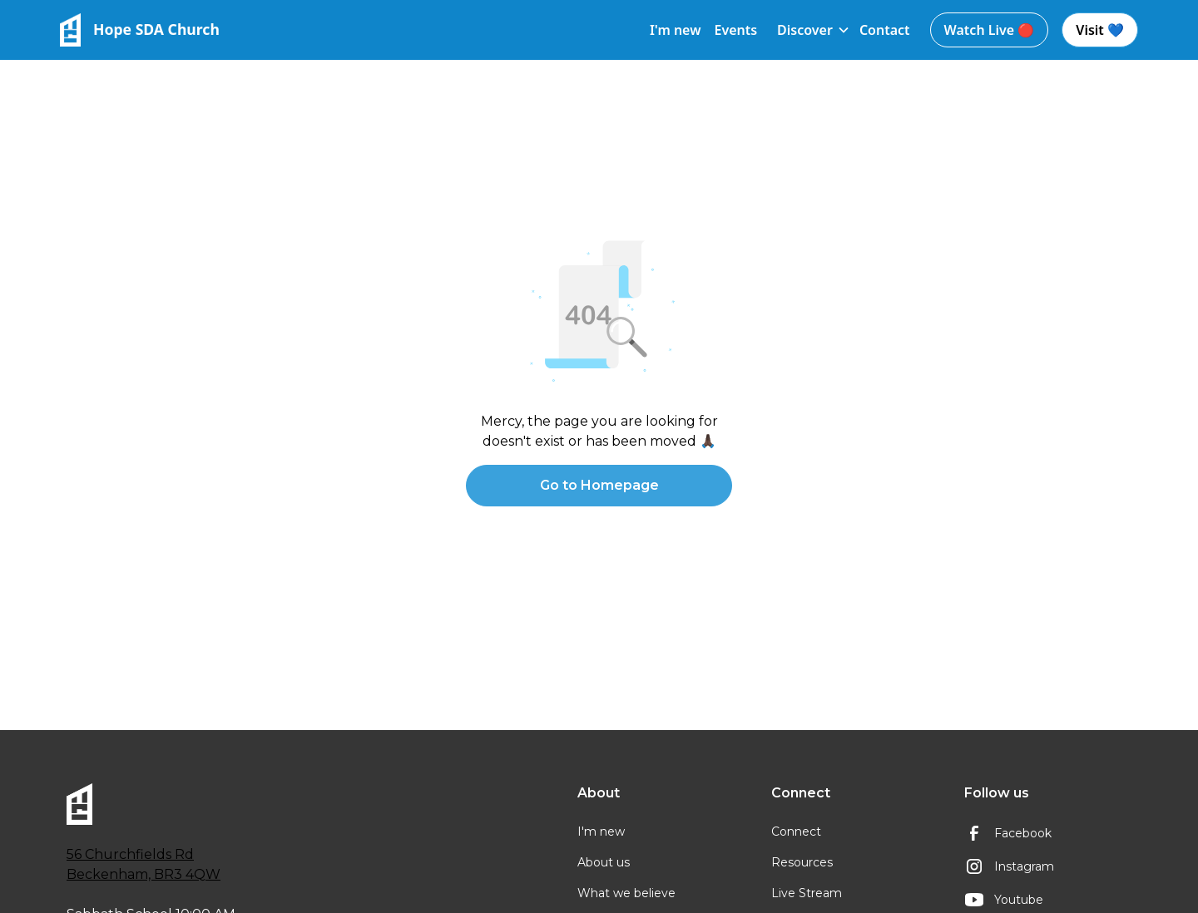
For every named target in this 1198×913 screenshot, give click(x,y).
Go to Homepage (599, 485)
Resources (802, 862)
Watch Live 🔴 (989, 30)
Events (735, 30)
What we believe (626, 893)
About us (603, 862)
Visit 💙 (1100, 30)
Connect (796, 831)
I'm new (675, 30)
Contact (884, 30)
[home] (140, 30)
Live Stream (806, 893)
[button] (808, 30)
